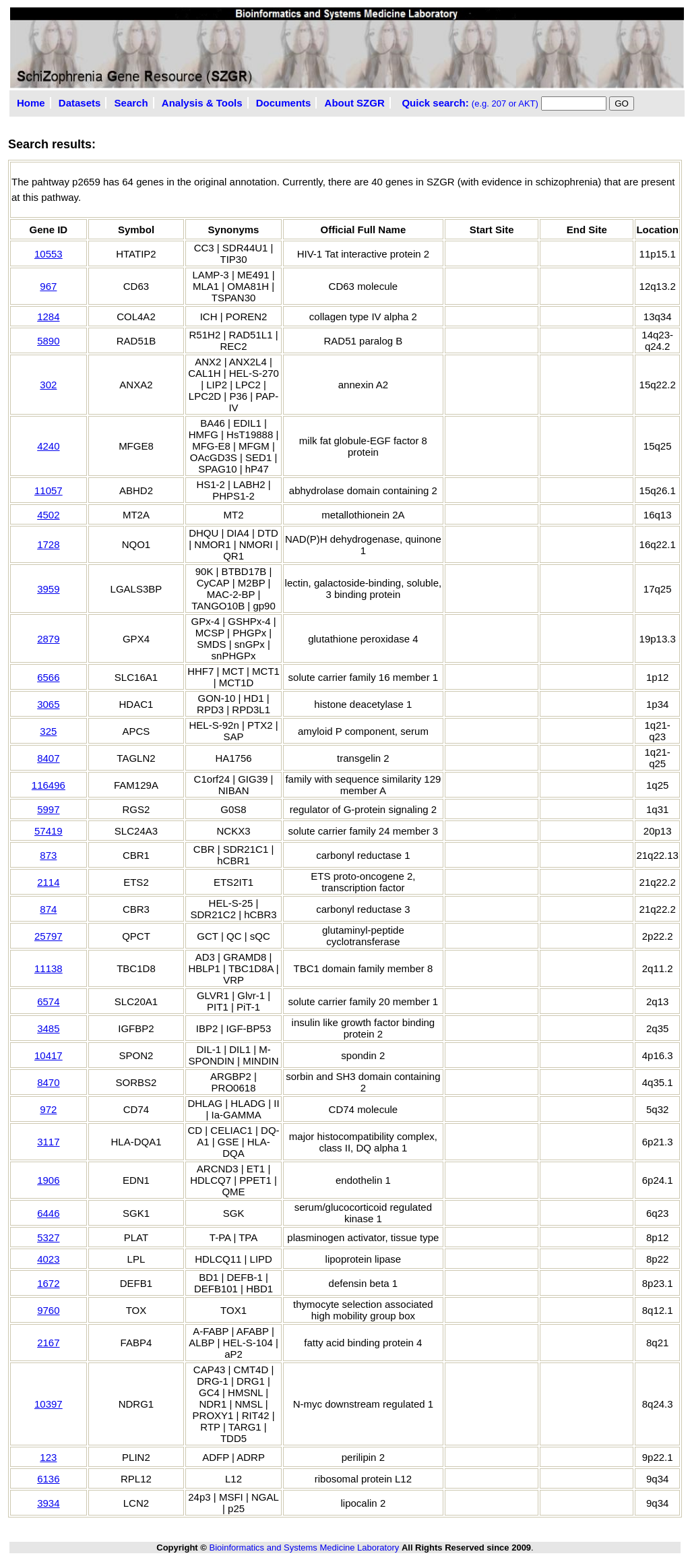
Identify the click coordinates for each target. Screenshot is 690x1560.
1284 (48, 316)
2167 (48, 1342)
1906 (48, 1180)
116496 (48, 785)
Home (31, 103)
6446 (48, 1213)
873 (48, 855)
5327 (48, 1237)
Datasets (80, 103)
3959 (48, 589)
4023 (48, 1259)
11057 (48, 490)
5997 (48, 809)
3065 (48, 704)
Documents (283, 103)
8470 (48, 1082)
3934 (48, 1503)
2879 (48, 638)
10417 (48, 1055)
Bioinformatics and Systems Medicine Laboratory (304, 1547)
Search (131, 103)
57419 (48, 831)
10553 (48, 254)
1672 (48, 1283)
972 (48, 1109)
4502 (48, 514)
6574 (48, 1001)
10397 (48, 1404)
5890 (48, 341)
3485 (48, 1028)
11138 (48, 968)
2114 (48, 882)
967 (48, 286)
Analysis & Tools (202, 103)
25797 (48, 936)
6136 (48, 1478)
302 (48, 384)
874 (48, 909)
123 (48, 1457)
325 (48, 731)
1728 (48, 544)
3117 (48, 1141)
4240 (48, 446)
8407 (48, 758)
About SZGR (355, 103)
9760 (48, 1310)
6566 (48, 677)
